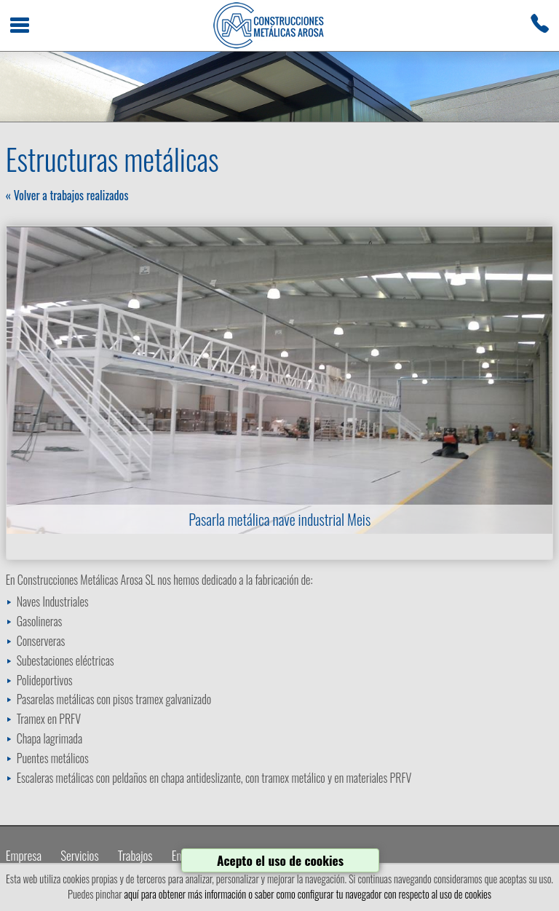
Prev (25, 380)
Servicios (79, 855)
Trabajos (135, 855)
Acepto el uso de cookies (280, 860)
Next (533, 380)
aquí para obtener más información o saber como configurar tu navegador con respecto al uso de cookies (307, 894)
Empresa (23, 855)
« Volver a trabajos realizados (67, 195)
